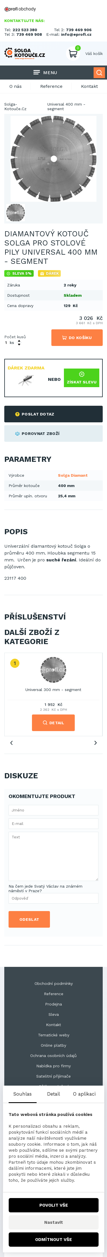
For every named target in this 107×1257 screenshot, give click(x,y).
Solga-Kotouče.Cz (15, 106)
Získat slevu (81, 377)
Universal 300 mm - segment (53, 689)
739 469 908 (29, 34)
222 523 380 (25, 29)
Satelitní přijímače (53, 1076)
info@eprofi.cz (76, 34)
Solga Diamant (73, 475)
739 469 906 (79, 29)
